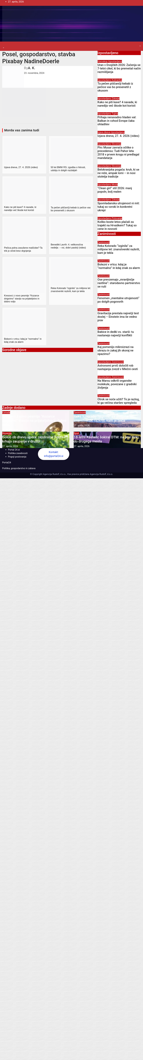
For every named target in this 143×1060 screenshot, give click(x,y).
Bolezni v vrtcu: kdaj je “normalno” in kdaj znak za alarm (119, 266)
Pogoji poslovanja (17, 456)
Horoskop (103, 61)
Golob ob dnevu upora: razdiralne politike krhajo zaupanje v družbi (34, 439)
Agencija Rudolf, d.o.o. (101, 474)
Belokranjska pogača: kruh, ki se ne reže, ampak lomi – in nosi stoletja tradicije (118, 173)
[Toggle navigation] (4, 45)
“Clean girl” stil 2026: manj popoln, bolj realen (115, 189)
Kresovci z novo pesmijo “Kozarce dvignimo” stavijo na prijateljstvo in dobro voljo (34, 420)
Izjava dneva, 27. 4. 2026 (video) (118, 136)
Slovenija (116, 144)
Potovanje (117, 218)
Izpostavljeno (115, 61)
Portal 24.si (14, 449)
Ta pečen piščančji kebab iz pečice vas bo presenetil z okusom (115, 87)
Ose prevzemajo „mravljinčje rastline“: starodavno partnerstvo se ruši (119, 283)
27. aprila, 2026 (10, 429)
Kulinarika (117, 80)
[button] (3, 47)
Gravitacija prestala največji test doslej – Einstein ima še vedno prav (118, 316)
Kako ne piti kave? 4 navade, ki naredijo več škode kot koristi (117, 103)
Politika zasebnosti (18, 453)
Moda (115, 184)
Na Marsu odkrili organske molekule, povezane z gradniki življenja (117, 384)
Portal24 (6, 462)
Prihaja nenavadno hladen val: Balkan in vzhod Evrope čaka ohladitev (117, 121)
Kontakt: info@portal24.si (53, 454)
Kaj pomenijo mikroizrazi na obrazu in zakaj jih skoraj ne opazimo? (116, 350)
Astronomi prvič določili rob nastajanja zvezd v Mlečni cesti (118, 367)
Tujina (115, 113)
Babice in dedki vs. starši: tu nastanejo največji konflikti (116, 333)
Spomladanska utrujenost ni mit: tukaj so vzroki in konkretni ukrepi (119, 207)
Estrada (6, 412)
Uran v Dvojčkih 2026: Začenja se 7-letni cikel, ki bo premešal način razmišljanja (119, 68)
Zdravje (115, 98)
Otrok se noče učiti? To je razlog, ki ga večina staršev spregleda (119, 401)
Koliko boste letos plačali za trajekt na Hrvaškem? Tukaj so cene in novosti (117, 225)
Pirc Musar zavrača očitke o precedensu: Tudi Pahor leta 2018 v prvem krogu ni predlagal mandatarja (118, 153)
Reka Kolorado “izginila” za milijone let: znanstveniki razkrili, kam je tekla (119, 249)
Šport (76, 433)
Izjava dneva (104, 132)
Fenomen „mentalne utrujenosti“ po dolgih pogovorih (118, 299)
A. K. (31, 68)
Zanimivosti (104, 242)
